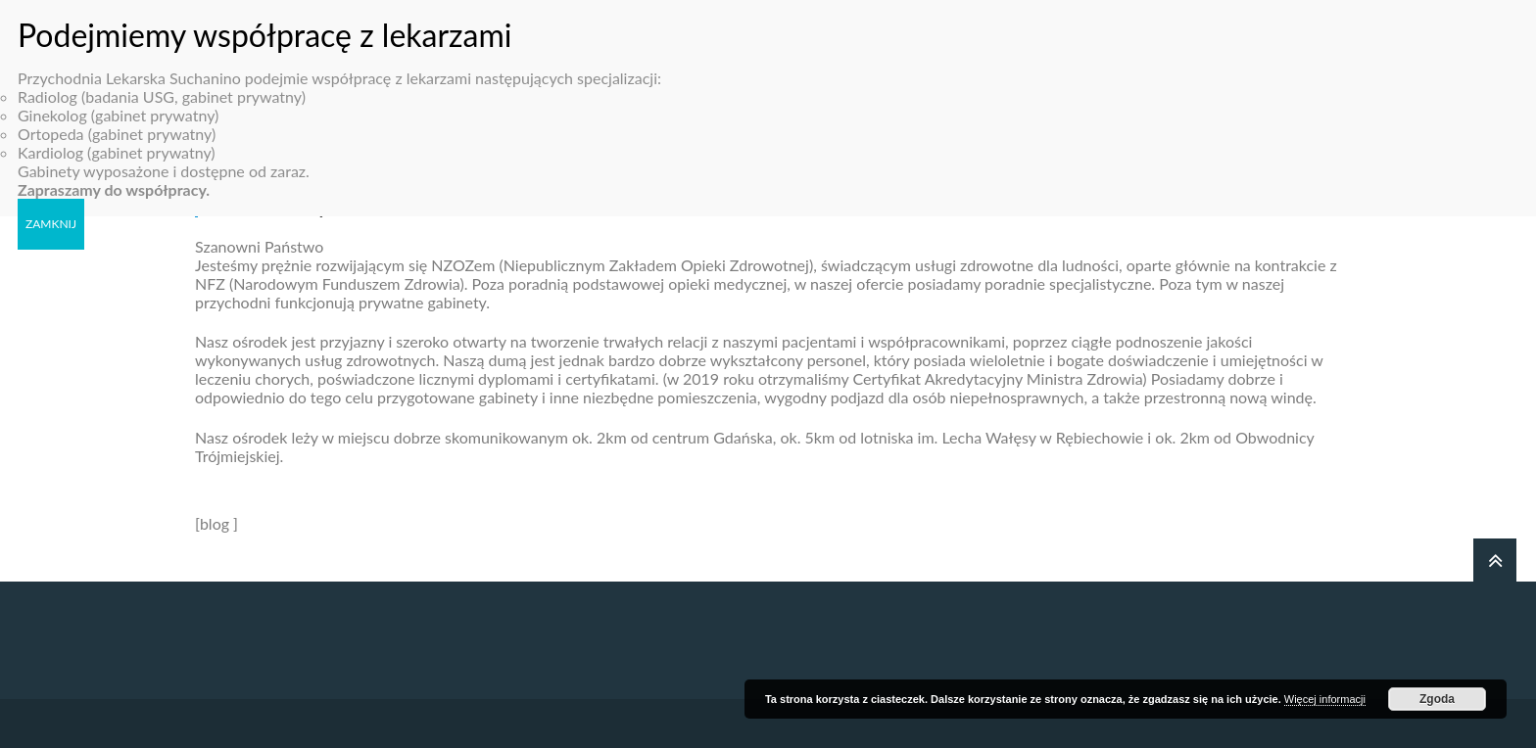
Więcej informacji (1325, 699)
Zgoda (1437, 699)
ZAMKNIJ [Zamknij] (50, 211)
